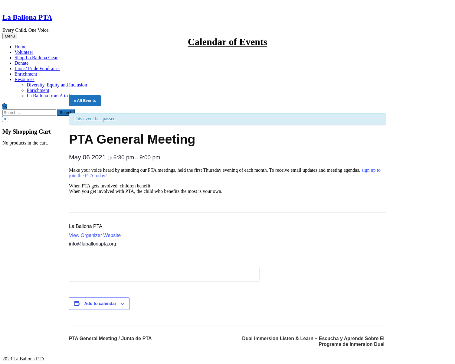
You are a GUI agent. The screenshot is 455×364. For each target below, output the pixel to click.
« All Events (85, 100)
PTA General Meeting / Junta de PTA (110, 338)
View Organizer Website (95, 235)
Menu (10, 36)
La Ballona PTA (27, 17)
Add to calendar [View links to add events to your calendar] (100, 303)
